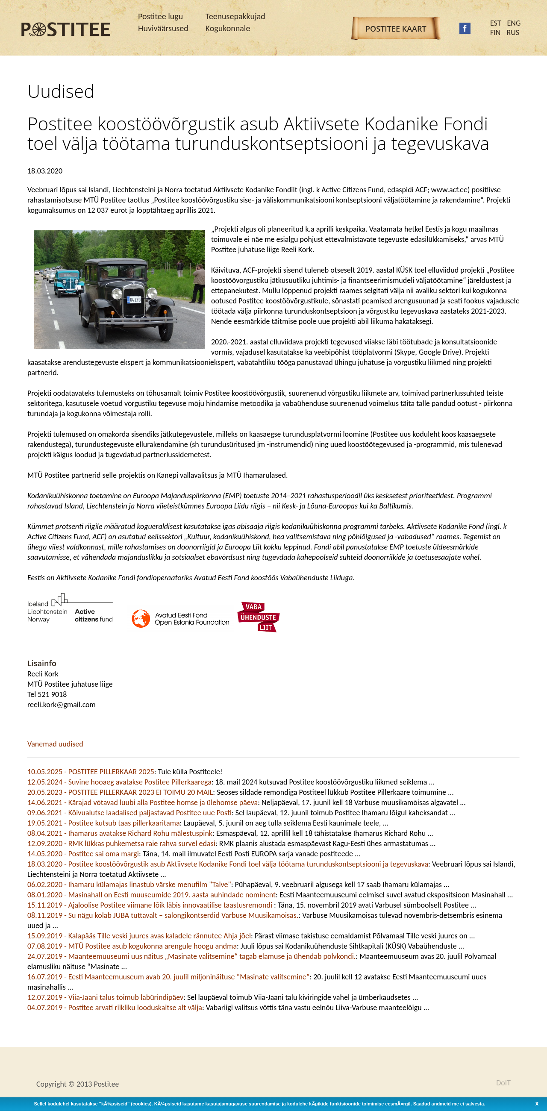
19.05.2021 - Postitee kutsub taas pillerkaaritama (103, 823)
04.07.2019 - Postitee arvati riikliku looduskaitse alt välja (114, 1007)
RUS (512, 32)
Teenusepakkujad (235, 16)
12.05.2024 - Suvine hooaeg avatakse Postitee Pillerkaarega (119, 782)
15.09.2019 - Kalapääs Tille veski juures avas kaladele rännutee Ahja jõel (139, 936)
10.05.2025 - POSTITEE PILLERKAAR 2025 (90, 771)
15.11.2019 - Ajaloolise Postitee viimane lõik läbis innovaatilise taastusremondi (150, 905)
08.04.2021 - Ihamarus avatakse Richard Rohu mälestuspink (119, 833)
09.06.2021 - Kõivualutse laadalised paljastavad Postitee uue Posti (129, 812)
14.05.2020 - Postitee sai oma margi (83, 853)
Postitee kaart (395, 29)
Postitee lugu (160, 16)
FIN (495, 32)
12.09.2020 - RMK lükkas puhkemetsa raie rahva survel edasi (121, 843)
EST (495, 23)
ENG (514, 23)
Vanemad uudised (55, 744)
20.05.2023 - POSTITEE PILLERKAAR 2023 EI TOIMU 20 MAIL (120, 792)
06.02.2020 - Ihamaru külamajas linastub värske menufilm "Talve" (129, 884)
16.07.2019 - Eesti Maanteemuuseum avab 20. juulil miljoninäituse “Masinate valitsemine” (168, 977)
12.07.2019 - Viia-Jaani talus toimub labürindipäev (105, 997)
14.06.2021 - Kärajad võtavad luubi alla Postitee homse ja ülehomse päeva (142, 802)
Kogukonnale (228, 28)
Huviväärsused (163, 28)
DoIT (503, 1083)
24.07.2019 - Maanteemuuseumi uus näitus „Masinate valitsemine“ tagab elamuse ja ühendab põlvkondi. (191, 956)
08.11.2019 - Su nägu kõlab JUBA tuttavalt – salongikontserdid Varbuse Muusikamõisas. (162, 915)
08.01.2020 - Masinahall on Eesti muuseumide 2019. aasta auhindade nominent (151, 894)
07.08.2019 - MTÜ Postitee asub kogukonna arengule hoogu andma (132, 946)
